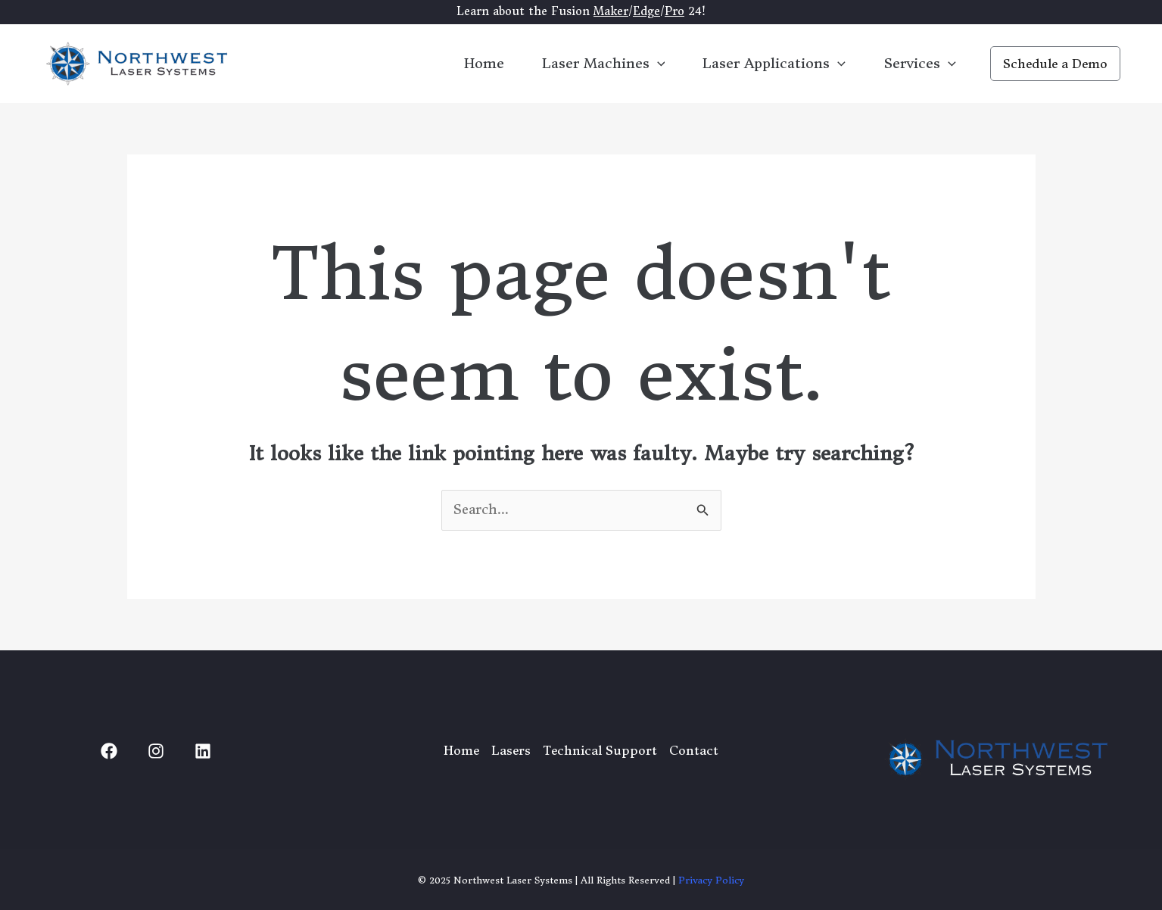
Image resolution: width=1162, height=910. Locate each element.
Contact (693, 750)
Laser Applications (774, 63)
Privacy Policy (711, 880)
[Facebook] (109, 751)
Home (484, 63)
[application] (657, 63)
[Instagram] (156, 751)
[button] (1055, 63)
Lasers (511, 750)
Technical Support (600, 750)
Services (919, 63)
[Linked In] (203, 751)
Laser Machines (603, 63)
